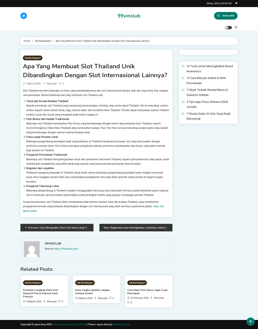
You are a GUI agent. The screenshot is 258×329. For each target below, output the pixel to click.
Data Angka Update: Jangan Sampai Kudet (92, 291)
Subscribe (225, 16)
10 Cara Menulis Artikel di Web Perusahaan (206, 80)
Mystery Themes (121, 324)
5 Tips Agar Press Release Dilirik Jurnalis (207, 104)
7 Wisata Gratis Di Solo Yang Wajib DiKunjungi (208, 116)
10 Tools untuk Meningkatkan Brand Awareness (209, 68)
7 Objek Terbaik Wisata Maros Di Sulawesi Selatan (207, 92)
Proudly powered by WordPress (69, 324)
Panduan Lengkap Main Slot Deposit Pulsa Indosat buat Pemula (40, 293)
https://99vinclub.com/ (66, 248)
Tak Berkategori (33, 58)
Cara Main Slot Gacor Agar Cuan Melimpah (147, 291)
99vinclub (129, 15)
